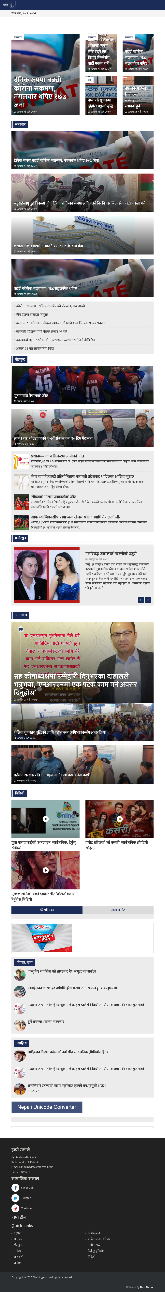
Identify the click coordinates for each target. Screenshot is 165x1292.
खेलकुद (18, 1245)
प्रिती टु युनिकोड (96, 1251)
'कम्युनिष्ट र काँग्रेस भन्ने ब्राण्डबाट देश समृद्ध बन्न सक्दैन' (62, 972)
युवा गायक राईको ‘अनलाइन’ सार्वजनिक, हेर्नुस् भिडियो (43, 845)
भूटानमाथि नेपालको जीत (31, 396)
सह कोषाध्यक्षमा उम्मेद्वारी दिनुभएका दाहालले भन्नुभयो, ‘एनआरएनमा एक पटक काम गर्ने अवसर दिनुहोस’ (75, 684)
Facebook (22, 1187)
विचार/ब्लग (94, 1233)
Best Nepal (147, 1287)
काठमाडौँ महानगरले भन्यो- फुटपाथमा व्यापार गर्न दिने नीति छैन (55, 340)
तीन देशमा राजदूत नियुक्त (32, 315)
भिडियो (91, 1256)
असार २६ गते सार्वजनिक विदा (35, 349)
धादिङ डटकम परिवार (99, 1239)
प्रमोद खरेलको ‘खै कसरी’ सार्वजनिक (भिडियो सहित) (116, 845)
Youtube (21, 1208)
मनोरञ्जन (18, 1251)
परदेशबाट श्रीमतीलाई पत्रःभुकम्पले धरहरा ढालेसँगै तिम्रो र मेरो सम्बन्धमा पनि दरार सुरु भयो (86, 1005)
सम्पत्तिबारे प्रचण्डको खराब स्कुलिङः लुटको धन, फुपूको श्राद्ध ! (67, 1086)
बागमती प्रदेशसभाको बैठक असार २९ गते (41, 332)
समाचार (18, 37)
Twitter (21, 1197)
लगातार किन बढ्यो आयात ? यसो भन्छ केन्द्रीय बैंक (48, 246)
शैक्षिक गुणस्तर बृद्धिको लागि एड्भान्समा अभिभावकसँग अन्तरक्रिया (60, 732)
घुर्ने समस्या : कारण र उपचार (46, 1022)
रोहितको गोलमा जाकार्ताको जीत (53, 497)
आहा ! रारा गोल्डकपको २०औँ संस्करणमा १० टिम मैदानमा (53, 438)
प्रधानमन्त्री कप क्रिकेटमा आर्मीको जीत (57, 456)
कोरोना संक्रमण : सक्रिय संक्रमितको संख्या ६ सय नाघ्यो (50, 306)
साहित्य (18, 1262)
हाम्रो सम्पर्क (94, 1245)
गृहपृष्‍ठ (18, 1233)
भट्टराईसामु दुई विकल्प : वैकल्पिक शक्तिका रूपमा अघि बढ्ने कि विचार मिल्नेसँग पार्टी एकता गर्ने (101, 49)
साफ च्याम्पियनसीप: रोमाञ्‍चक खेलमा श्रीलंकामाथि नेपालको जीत (76, 517)
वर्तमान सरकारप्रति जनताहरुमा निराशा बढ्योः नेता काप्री (52, 775)
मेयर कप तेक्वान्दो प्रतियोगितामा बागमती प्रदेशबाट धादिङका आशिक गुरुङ (82, 476)
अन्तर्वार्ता (18, 1256)
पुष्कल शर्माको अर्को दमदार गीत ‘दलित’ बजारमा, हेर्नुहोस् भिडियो (45, 897)
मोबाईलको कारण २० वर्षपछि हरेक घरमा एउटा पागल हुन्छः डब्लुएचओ (72, 988)
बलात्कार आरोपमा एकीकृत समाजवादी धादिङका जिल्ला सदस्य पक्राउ (60, 323)
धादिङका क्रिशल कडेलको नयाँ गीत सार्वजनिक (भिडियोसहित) (68, 1052)
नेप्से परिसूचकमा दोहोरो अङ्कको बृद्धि (100, 103)
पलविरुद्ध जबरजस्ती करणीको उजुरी (111, 554)
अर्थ (89, 80)
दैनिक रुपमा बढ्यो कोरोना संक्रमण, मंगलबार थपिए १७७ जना (40, 92)
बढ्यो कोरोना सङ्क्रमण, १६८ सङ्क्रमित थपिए (136, 58)
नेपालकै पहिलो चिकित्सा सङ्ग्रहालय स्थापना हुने (135, 97)
